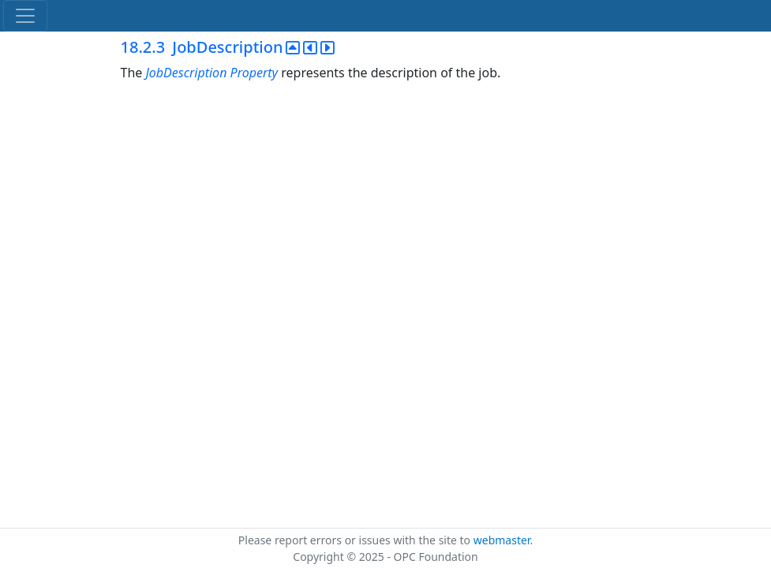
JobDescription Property (211, 72)
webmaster (501, 539)
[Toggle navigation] (25, 16)
